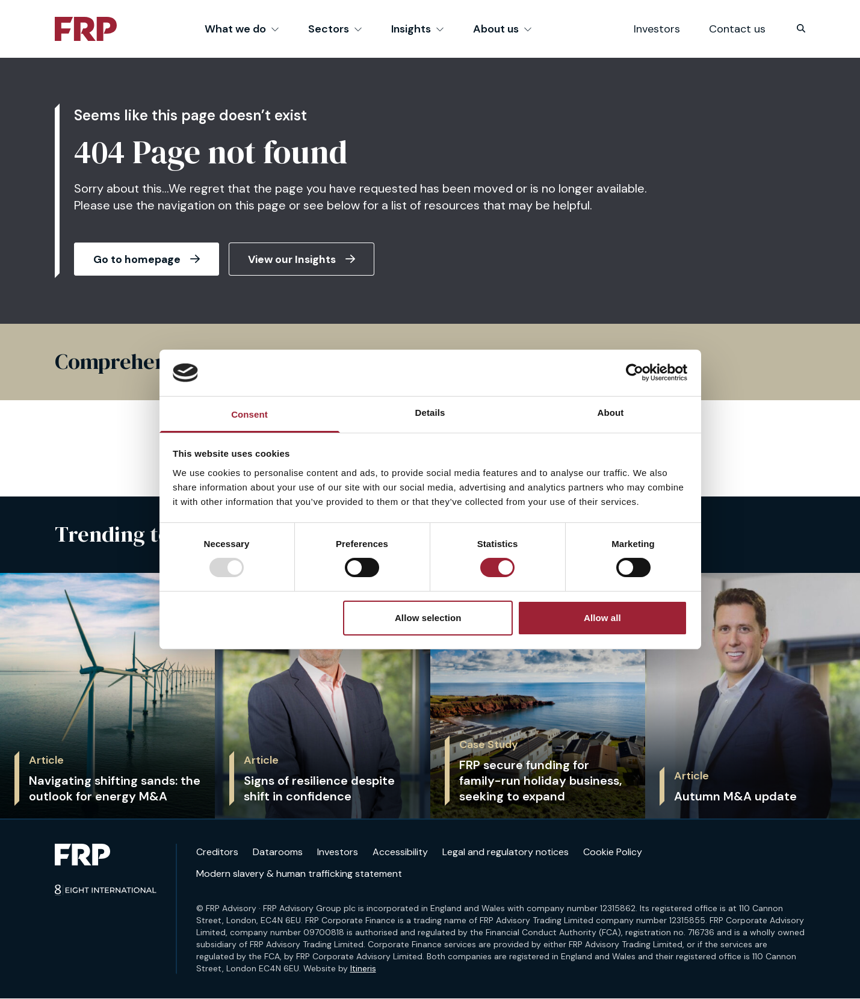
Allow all (602, 618)
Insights (417, 29)
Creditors (217, 852)
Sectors (335, 29)
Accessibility (400, 852)
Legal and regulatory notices (505, 852)
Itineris (363, 968)
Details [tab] (430, 412)
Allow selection (428, 618)
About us (502, 29)
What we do (242, 29)
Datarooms (278, 852)
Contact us (737, 29)
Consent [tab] (249, 414)
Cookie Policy (612, 852)
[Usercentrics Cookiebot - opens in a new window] (634, 372)
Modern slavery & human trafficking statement (299, 874)
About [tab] (611, 412)
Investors (657, 29)
